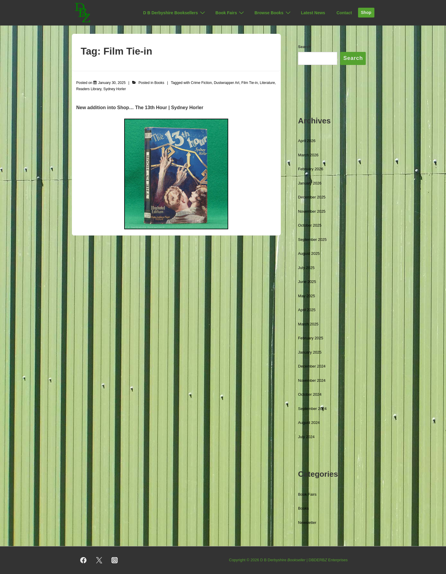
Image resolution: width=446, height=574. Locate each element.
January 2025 (310, 352)
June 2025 (307, 281)
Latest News (313, 12)
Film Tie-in (249, 83)
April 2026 (307, 141)
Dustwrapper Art (226, 83)
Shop (366, 12)
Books (159, 83)
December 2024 (312, 366)
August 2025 (309, 253)
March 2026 (308, 155)
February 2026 (310, 169)
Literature (267, 83)
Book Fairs (230, 12)
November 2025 (312, 211)
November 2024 (312, 380)
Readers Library (88, 89)
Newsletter (307, 522)
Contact (344, 12)
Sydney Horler (114, 89)
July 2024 (306, 437)
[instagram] (114, 560)
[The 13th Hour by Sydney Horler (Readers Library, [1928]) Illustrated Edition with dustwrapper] (112, 83)
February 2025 (310, 338)
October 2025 (310, 225)
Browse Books (273, 12)
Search (304, 46)
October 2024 (310, 394)
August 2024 (309, 422)
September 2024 (312, 408)
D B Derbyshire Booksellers (175, 12)
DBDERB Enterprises (328, 560)
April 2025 (307, 310)
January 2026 (310, 183)
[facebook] (83, 560)
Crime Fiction (201, 83)
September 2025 (312, 239)
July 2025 (306, 267)
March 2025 (308, 324)
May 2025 (306, 296)
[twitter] (99, 560)
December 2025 (312, 197)
